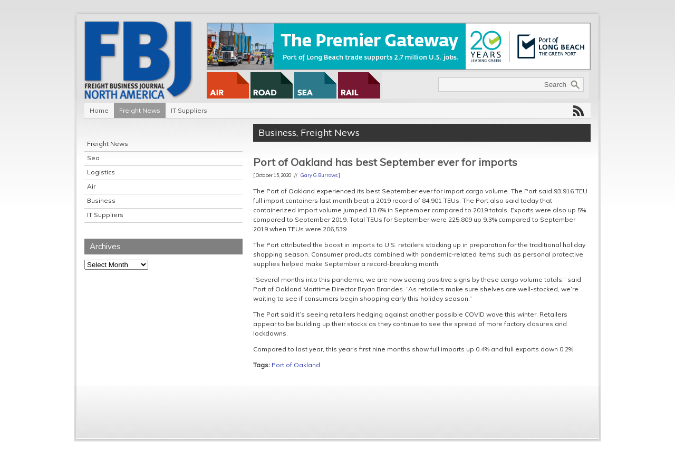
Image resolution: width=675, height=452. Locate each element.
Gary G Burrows (319, 175)
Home (99, 110)
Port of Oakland (296, 365)
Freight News (139, 110)
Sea (93, 158)
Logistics (101, 172)
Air (91, 186)
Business (101, 200)
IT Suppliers (189, 110)
